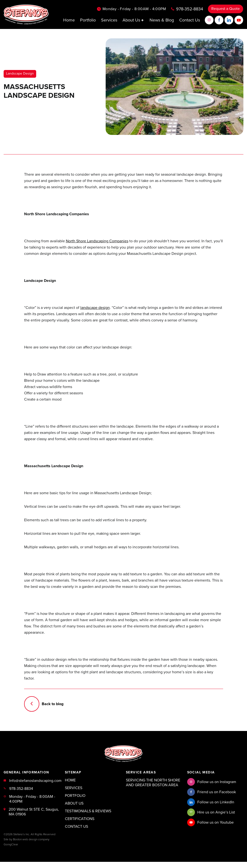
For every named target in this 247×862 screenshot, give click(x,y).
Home (69, 20)
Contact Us (189, 20)
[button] (142, 20)
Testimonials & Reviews (88, 811)
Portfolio (88, 20)
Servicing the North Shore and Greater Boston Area (153, 783)
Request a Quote (225, 9)
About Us (133, 20)
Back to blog (44, 704)
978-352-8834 (189, 9)
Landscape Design (20, 74)
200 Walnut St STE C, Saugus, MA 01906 (34, 812)
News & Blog (162, 20)
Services (109, 20)
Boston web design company (31, 839)
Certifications (79, 819)
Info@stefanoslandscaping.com (35, 781)
